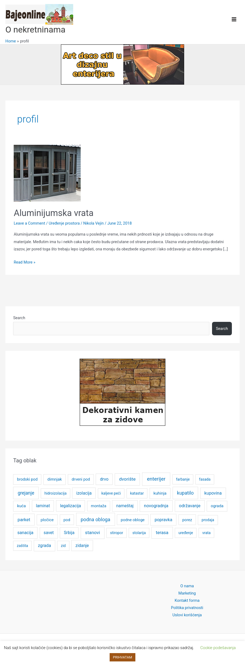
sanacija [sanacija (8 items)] (25, 532)
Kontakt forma (187, 600)
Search (19, 317)
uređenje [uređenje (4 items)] (186, 533)
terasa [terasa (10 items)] (162, 532)
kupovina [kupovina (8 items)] (213, 493)
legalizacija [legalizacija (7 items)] (70, 505)
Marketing (187, 593)
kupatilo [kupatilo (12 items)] (185, 493)
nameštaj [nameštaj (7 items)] (124, 505)
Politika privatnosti (187, 607)
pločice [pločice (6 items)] (47, 519)
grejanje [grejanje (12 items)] (26, 493)
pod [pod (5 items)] (67, 519)
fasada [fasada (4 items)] (205, 479)
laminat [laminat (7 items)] (43, 505)
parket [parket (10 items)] (23, 519)
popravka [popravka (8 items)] (163, 519)
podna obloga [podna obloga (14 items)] (95, 519)
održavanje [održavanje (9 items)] (189, 505)
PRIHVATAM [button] (122, 657)
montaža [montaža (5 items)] (98, 505)
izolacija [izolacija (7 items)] (84, 493)
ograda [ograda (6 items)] (217, 505)
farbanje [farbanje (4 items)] (183, 479)
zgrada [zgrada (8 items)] (44, 545)
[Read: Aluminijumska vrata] (47, 172)
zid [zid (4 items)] (63, 545)
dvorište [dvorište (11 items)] (127, 479)
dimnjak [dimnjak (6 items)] (54, 479)
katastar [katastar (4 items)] (137, 493)
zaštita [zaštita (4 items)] (22, 545)
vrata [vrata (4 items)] (206, 533)
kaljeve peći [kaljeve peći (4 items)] (111, 493)
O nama (187, 586)
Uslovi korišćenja (187, 615)
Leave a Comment (29, 223)
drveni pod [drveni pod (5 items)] (81, 479)
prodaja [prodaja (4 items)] (208, 520)
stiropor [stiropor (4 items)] (116, 533)
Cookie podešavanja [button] (218, 647)
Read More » (24, 262)
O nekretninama (35, 29)
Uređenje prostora (64, 223)
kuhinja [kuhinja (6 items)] (159, 493)
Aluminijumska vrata (54, 213)
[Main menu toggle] (234, 19)
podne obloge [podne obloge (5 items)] (132, 519)
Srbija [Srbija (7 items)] (69, 532)
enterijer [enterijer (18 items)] (156, 479)
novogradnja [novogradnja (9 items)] (156, 505)
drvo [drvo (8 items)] (104, 479)
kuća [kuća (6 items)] (21, 505)
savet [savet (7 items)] (49, 532)
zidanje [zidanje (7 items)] (82, 545)
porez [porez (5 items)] (187, 519)
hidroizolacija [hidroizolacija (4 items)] (55, 493)
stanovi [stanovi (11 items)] (92, 532)
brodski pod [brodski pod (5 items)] (27, 479)
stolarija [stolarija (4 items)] (139, 533)
